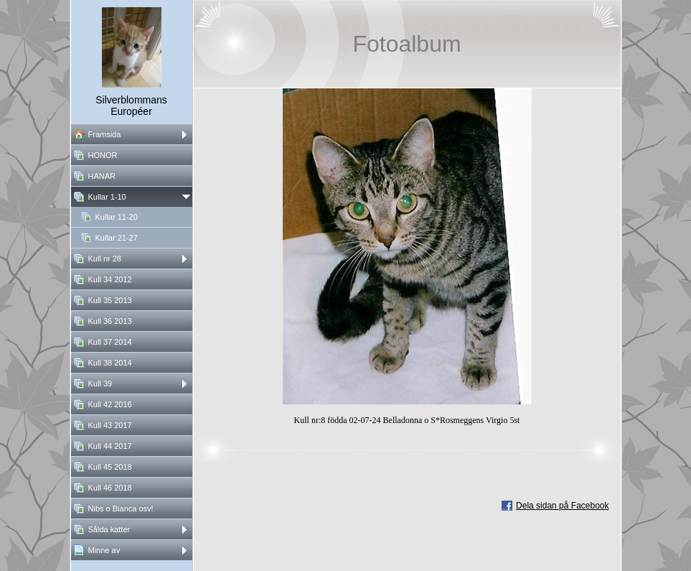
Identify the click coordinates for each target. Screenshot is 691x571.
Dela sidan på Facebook (562, 506)
